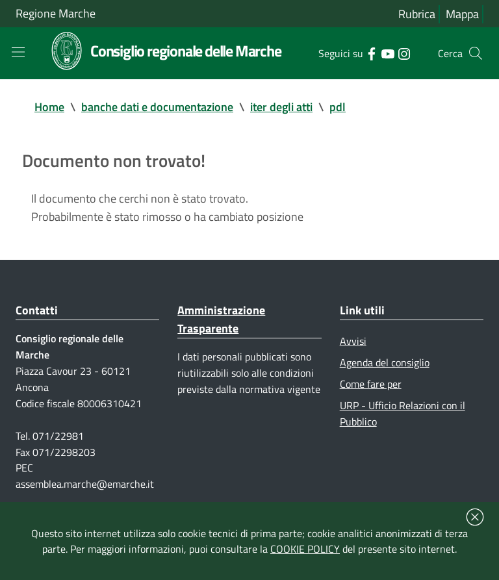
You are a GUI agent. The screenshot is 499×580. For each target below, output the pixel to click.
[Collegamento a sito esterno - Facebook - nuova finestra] (371, 52)
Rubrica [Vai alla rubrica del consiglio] (416, 14)
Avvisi (353, 341)
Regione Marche (56, 13)
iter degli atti (281, 107)
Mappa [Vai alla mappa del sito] (462, 14)
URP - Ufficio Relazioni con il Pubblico (402, 413)
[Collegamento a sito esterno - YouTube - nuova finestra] (387, 52)
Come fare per (371, 384)
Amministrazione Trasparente (221, 319)
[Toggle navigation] (18, 52)
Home (49, 107)
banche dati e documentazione (157, 107)
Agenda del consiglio (384, 362)
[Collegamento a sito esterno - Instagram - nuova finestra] (404, 52)
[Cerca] (475, 53)
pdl (337, 107)
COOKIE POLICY (305, 549)
